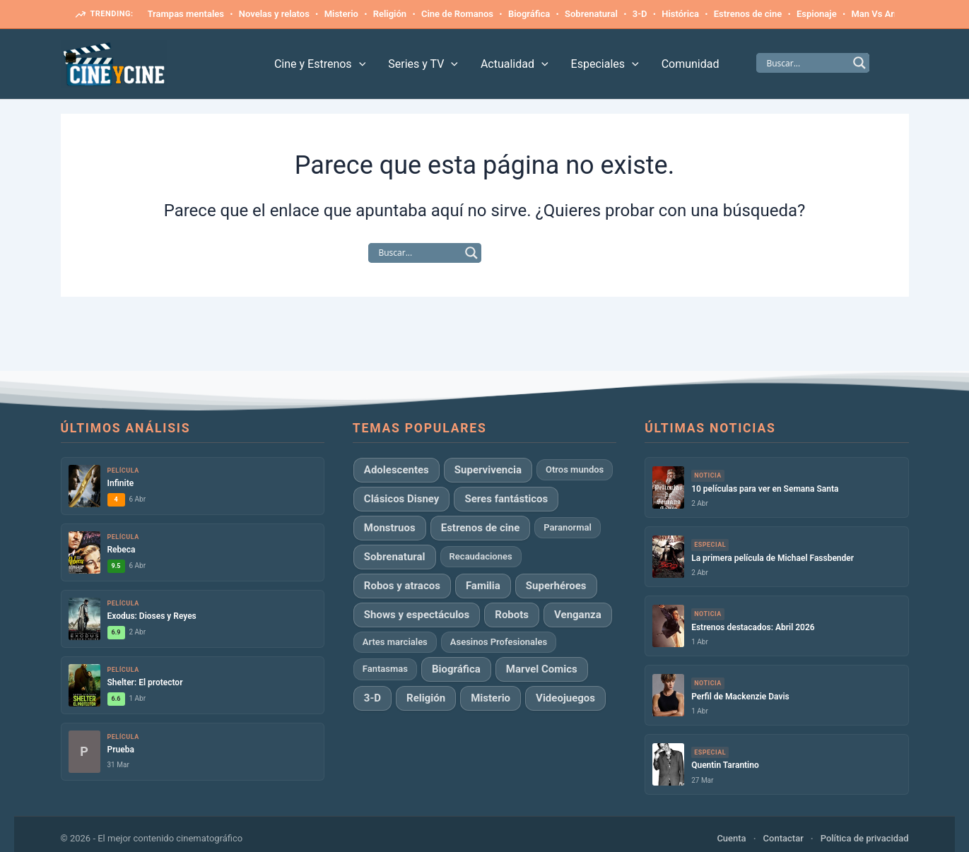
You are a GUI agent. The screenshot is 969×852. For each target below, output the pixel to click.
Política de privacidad (865, 838)
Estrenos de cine (748, 13)
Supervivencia (488, 469)
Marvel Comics (541, 669)
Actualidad (514, 64)
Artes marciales (395, 642)
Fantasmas (385, 668)
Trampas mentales (186, 13)
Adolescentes (396, 469)
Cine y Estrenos (319, 64)
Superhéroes (556, 585)
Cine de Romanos (457, 13)
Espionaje (817, 13)
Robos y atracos (402, 585)
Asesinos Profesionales (498, 642)
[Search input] (806, 63)
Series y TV (423, 64)
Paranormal (568, 527)
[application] (359, 64)
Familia (483, 585)
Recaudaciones (481, 556)
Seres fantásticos (506, 498)
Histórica (680, 13)
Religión (389, 13)
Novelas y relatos (274, 13)
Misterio (341, 13)
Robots (512, 614)
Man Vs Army (878, 13)
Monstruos (390, 527)
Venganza (577, 614)
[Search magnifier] (859, 63)
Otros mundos (575, 469)
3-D (640, 13)
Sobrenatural (591, 13)
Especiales (605, 64)
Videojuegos (565, 698)
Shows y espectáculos (416, 614)
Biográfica (529, 13)
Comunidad (691, 64)
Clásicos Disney (402, 498)
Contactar (783, 838)
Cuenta (731, 838)
